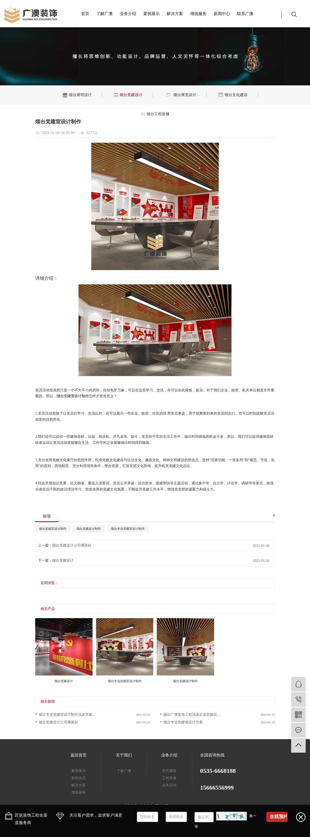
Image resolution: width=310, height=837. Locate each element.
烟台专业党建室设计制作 (128, 528)
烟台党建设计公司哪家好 (72, 545)
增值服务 (198, 13)
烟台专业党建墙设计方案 (183, 722)
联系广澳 (245, 13)
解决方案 (175, 13)
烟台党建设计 (63, 560)
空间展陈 (169, 771)
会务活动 (169, 785)
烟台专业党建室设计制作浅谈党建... (67, 714)
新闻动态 (78, 778)
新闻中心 (222, 13)
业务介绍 (128, 13)
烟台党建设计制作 (88, 528)
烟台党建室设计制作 (53, 528)
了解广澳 (104, 13)
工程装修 (169, 778)
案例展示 (151, 13)
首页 (85, 13)
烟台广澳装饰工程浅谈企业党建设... (191, 714)
